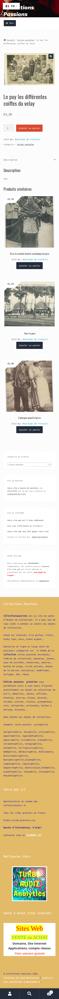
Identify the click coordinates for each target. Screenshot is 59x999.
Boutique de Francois (27, 139)
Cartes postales (25, 40)
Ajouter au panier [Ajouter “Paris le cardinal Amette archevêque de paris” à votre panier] (29, 265)
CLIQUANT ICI (14, 494)
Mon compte (10, 994)
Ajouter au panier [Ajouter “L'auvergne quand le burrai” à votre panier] (29, 429)
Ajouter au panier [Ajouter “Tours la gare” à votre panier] (29, 345)
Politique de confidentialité (21, 977)
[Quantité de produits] (9, 128)
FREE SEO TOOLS (40, 537)
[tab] (29, 159)
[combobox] (29, 465)
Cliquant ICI (44, 581)
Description (10, 159)
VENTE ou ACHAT (30, 937)
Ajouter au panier (29, 128)
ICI (24, 494)
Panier (46, 991)
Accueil (11, 40)
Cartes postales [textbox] (29, 465)
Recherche (29, 994)
